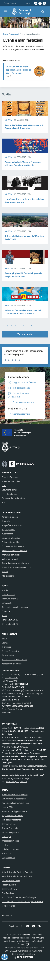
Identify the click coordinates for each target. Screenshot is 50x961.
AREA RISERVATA (23, 957)
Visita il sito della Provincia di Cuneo (17, 876)
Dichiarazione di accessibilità (14, 798)
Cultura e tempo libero (11, 542)
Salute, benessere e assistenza (15, 563)
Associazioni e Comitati (12, 663)
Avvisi (4, 615)
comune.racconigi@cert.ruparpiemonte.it (25, 690)
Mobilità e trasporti (10, 558)
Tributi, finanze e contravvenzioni (16, 567)
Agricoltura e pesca (10, 516)
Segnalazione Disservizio (12, 815)
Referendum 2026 (10, 623)
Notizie (5, 590)
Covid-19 (6, 611)
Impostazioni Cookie (10, 840)
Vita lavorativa (8, 575)
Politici (4, 502)
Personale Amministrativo (13, 498)
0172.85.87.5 (11, 680)
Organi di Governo (9, 477)
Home (5, 33)
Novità (8, 120)
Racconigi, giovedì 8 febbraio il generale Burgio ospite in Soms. (23, 275)
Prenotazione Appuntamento (14, 811)
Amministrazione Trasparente (14, 794)
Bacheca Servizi (8, 823)
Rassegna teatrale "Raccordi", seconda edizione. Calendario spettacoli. (23, 163)
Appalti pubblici (8, 529)
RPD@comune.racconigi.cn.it (20, 778)
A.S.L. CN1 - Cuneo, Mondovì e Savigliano (20, 897)
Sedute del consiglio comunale (15, 607)
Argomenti (15, 33)
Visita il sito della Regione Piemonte (17, 872)
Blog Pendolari (8, 893)
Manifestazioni (8, 594)
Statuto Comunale (10, 828)
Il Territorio (6, 646)
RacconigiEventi (9, 884)
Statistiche (6, 853)
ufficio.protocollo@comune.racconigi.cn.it (25, 693)
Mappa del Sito (8, 857)
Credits (5, 845)
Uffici (4, 485)
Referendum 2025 (10, 619)
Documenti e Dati (9, 489)
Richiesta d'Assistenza (11, 819)
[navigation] (5, 11)
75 (32, 326)
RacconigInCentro (9, 888)
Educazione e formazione (13, 546)
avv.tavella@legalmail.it (16, 781)
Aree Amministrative (11, 481)
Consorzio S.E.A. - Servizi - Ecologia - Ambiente (22, 901)
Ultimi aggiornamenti (11, 849)
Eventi (4, 638)
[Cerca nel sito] (43, 12)
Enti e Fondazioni (9, 493)
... (28, 326)
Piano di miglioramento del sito (15, 802)
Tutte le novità (25, 334)
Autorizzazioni (8, 533)
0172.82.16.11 (11, 677)
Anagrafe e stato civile (11, 525)
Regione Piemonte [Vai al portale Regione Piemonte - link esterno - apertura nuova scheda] (10, 3)
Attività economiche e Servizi (14, 659)
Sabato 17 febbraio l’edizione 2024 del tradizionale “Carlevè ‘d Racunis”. (23, 312)
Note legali (6, 836)
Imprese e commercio (11, 554)
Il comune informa (10, 598)
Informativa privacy (10, 832)
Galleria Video (8, 655)
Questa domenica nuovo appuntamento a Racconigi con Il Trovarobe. (18, 69)
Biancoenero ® (26, 950)
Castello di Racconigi (11, 880)
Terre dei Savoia (8, 905)
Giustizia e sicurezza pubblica (14, 550)
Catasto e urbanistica (11, 537)
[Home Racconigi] (23, 11)
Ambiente (6, 521)
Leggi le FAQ (7, 807)
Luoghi (4, 642)
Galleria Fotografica (10, 651)
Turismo (5, 571)
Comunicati (6, 602)
